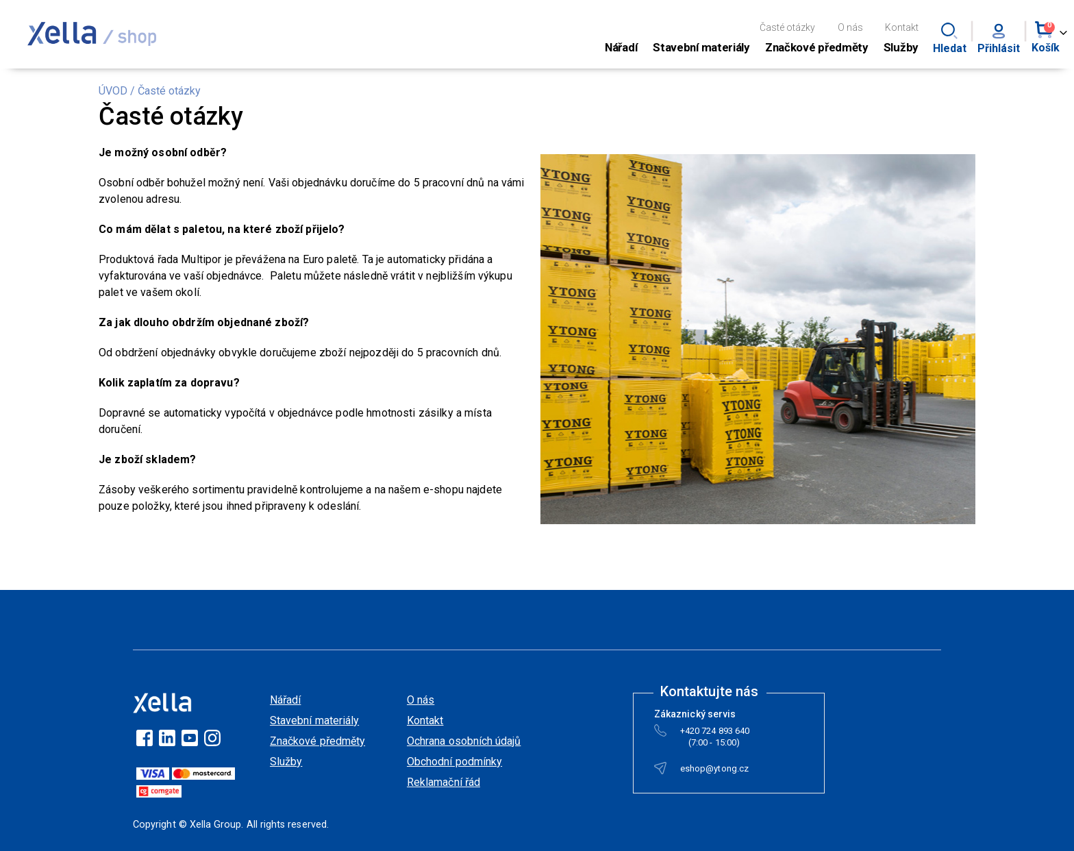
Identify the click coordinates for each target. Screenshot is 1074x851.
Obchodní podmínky (454, 761)
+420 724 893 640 (714, 733)
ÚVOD (113, 90)
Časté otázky (787, 27)
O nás (850, 27)
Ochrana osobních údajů (464, 741)
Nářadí (285, 699)
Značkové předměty (317, 741)
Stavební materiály (314, 720)
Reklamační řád (443, 782)
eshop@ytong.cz (714, 771)
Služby (286, 761)
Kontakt (902, 27)
